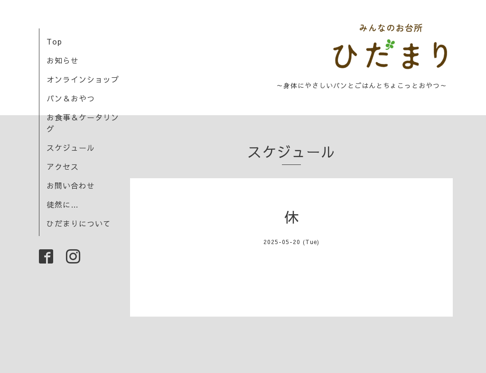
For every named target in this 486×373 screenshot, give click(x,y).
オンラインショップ (83, 79)
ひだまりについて (79, 223)
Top (54, 41)
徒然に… (63, 204)
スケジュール (71, 147)
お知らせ (63, 60)
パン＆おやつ (71, 98)
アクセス (63, 166)
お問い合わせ (71, 185)
